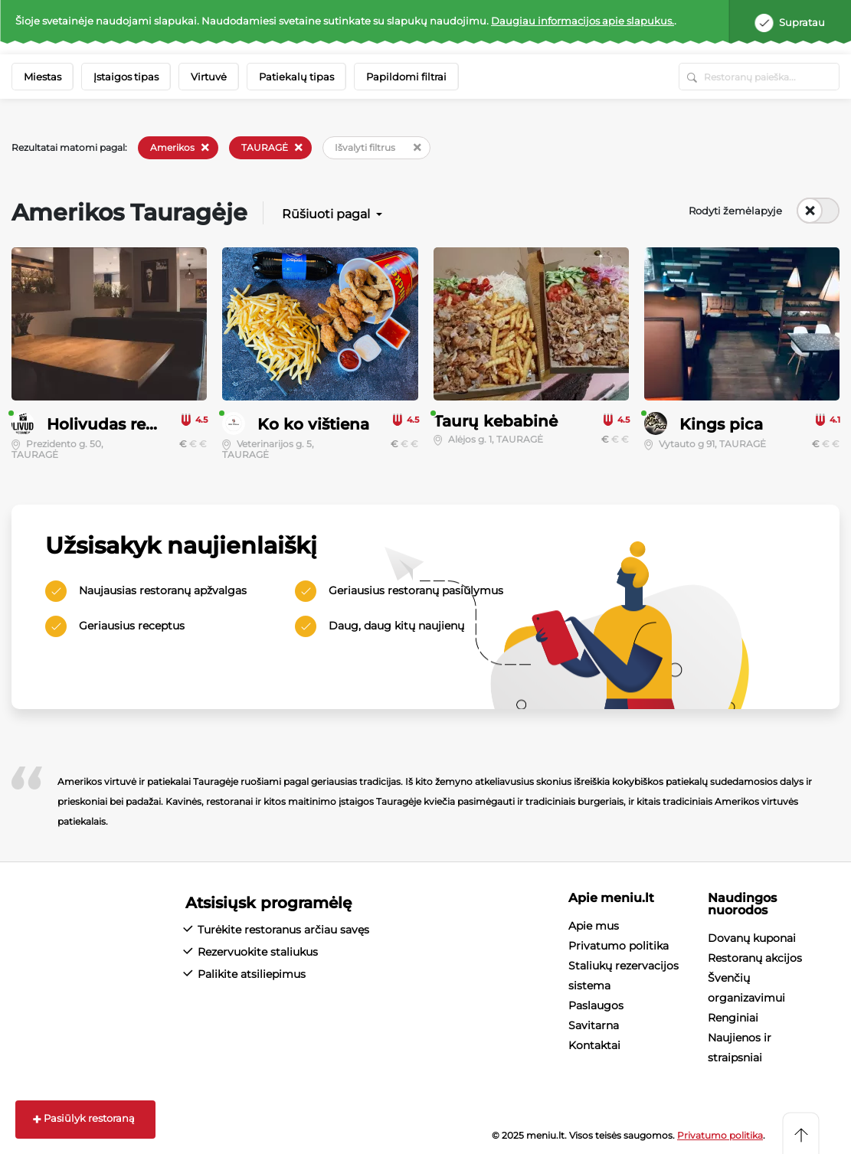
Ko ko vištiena (313, 424)
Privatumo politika (618, 946)
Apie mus (593, 926)
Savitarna (593, 1025)
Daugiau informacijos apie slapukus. (582, 21)
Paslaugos (596, 1005)
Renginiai (733, 1018)
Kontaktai (594, 1045)
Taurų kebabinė (496, 421)
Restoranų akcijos (755, 958)
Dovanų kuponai (752, 938)
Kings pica (721, 424)
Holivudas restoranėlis (134, 424)
